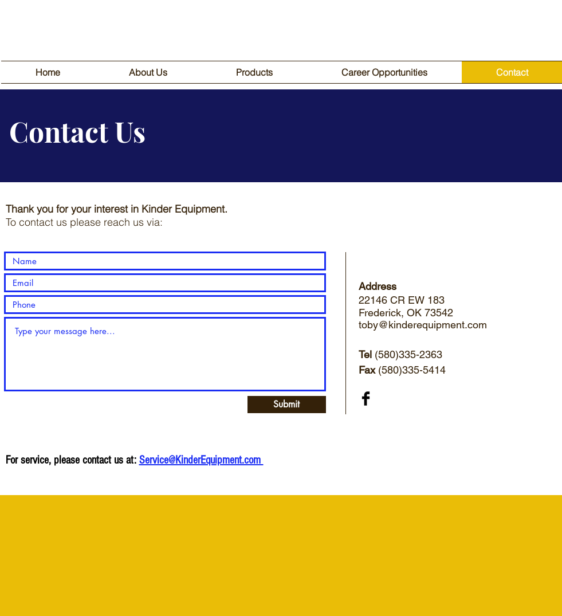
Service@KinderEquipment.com (201, 460)
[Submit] (286, 404)
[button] (254, 72)
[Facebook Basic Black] (366, 398)
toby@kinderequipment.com (423, 325)
